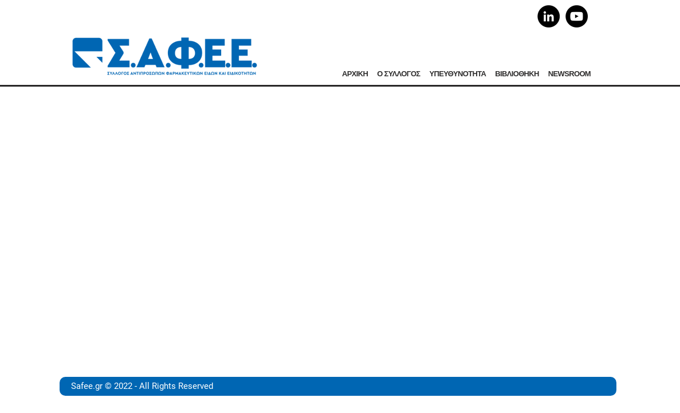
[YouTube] (576, 16)
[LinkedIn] (548, 16)
